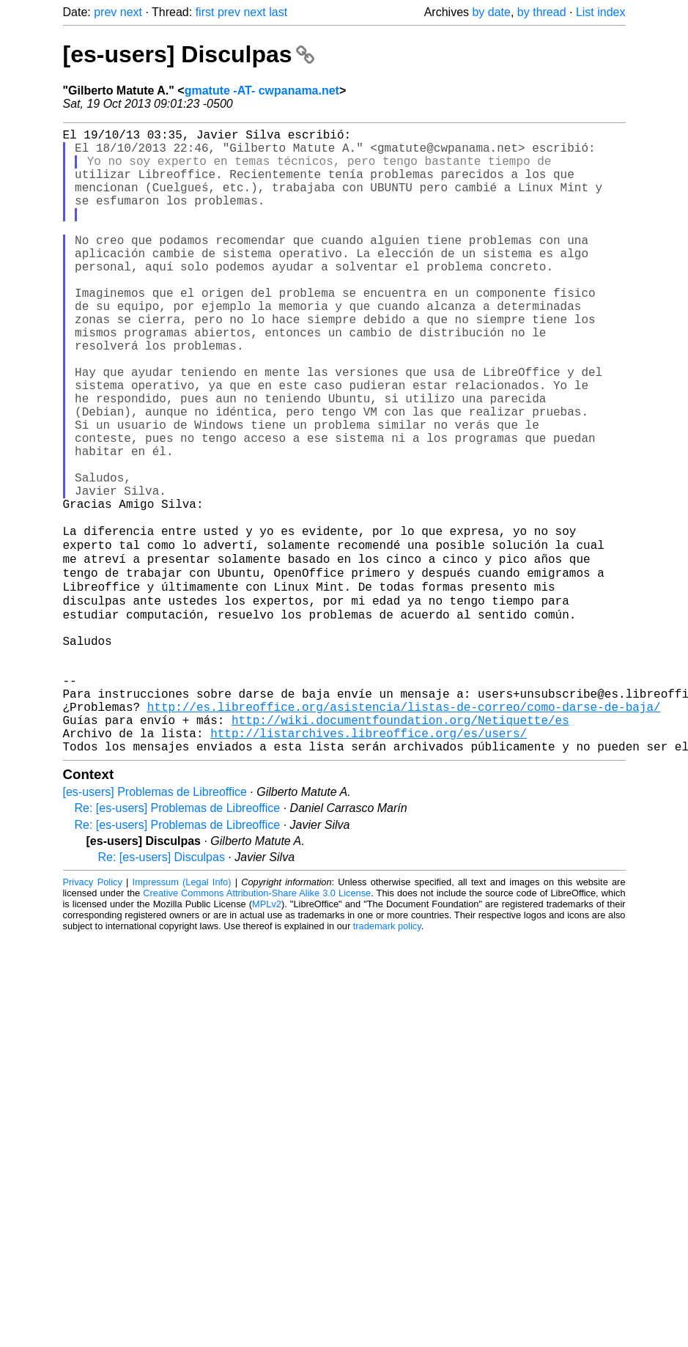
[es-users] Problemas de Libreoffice (155, 924)
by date (491, 12)
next (131, 12)
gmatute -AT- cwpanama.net (262, 90)
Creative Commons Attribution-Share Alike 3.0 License (257, 1025)
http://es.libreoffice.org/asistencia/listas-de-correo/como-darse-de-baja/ (404, 830)
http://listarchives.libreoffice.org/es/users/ (368, 863)
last (278, 12)
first (205, 12)
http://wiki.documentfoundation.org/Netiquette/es (400, 846)
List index (601, 12)
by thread (541, 12)
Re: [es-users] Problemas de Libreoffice (178, 940)
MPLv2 (266, 1036)
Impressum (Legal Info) (182, 1014)
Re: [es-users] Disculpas (161, 990)
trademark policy (387, 1058)
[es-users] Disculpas (189, 54)
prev (105, 12)
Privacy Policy (92, 1014)
